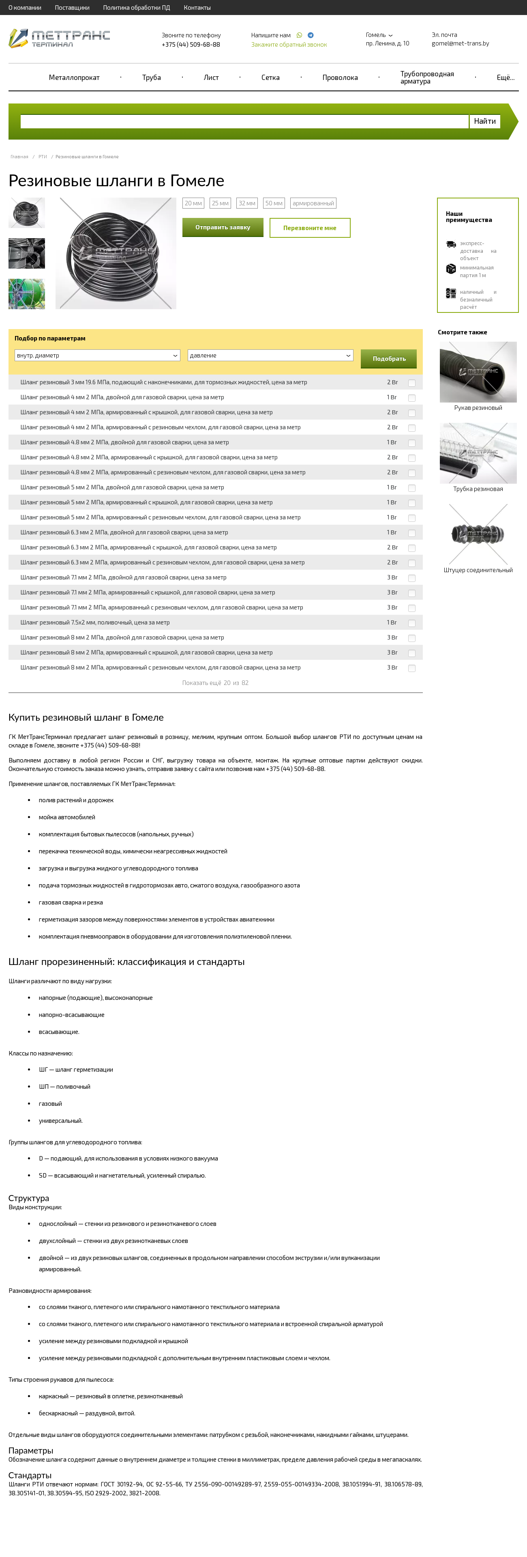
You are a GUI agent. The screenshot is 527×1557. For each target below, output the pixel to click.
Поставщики (72, 7)
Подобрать (389, 358)
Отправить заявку (223, 226)
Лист (211, 77)
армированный (313, 203)
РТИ (43, 156)
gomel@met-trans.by (460, 43)
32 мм (247, 203)
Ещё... (506, 77)
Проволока (340, 77)
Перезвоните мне (309, 227)
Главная (19, 156)
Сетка (270, 77)
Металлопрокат (74, 77)
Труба (151, 77)
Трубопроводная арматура (427, 77)
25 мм (220, 203)
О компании (25, 7)
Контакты (197, 7)
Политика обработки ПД (136, 7)
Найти (485, 120)
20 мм (193, 203)
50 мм (274, 203)
